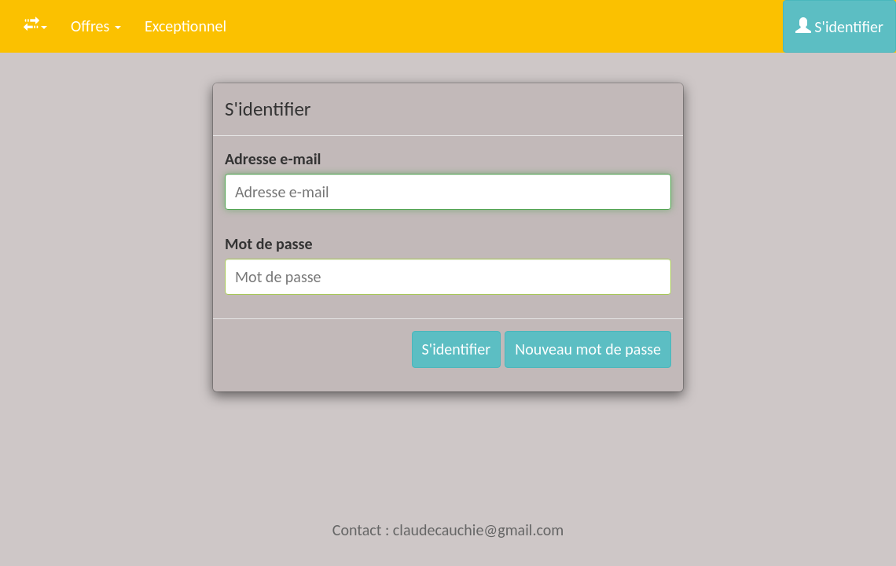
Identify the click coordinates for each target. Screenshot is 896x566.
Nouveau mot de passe (588, 349)
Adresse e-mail (273, 158)
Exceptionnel (185, 26)
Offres (96, 26)
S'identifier (839, 26)
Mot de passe (269, 243)
